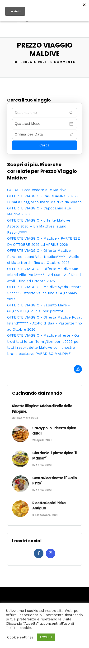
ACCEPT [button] (46, 637)
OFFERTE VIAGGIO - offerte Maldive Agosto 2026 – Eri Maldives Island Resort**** (38, 226)
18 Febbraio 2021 (29, 62)
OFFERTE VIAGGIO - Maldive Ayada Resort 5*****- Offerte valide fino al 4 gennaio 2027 (44, 293)
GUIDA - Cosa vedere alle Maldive (36, 190)
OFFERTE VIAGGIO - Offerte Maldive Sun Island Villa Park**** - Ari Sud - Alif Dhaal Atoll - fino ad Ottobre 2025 (44, 275)
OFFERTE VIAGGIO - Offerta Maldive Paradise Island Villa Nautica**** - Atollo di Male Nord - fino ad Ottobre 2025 (43, 256)
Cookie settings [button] (20, 637)
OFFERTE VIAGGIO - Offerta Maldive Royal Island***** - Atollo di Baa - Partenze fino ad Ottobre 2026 (44, 323)
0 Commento (63, 62)
